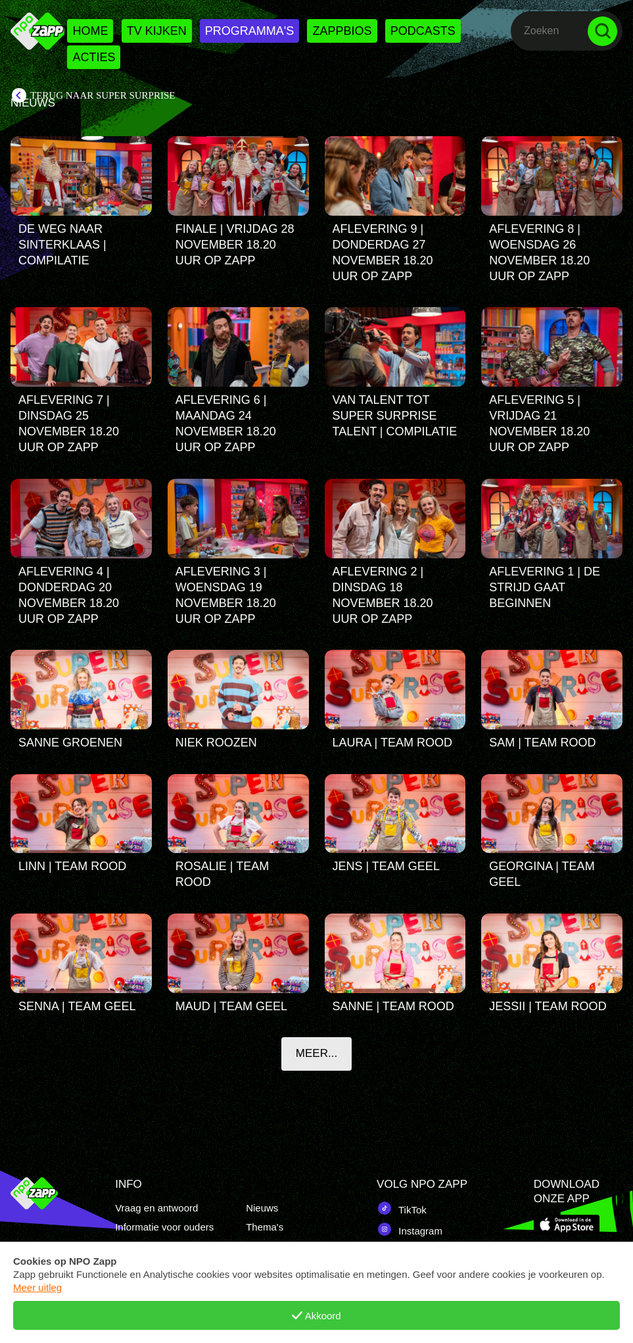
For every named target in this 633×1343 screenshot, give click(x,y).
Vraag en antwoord (156, 1207)
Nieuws (262, 1207)
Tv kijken (157, 30)
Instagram (409, 1229)
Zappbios (341, 30)
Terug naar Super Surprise (102, 95)
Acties (93, 57)
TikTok (402, 1208)
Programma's (249, 30)
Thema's (264, 1227)
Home (90, 30)
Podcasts (423, 30)
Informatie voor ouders (164, 1227)
